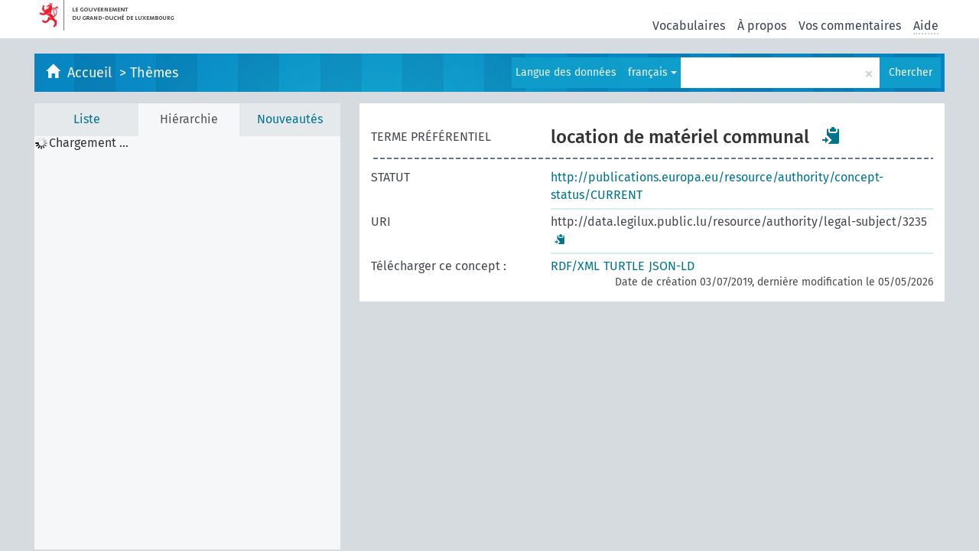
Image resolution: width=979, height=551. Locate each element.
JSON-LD (671, 266)
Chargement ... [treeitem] (88, 143)
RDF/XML (575, 266)
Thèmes (154, 72)
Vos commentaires (849, 25)
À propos (761, 25)
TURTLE (624, 266)
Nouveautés (290, 119)
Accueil (91, 72)
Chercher (910, 72)
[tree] (187, 342)
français (652, 72)
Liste (86, 119)
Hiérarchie (189, 119)
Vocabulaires (688, 25)
